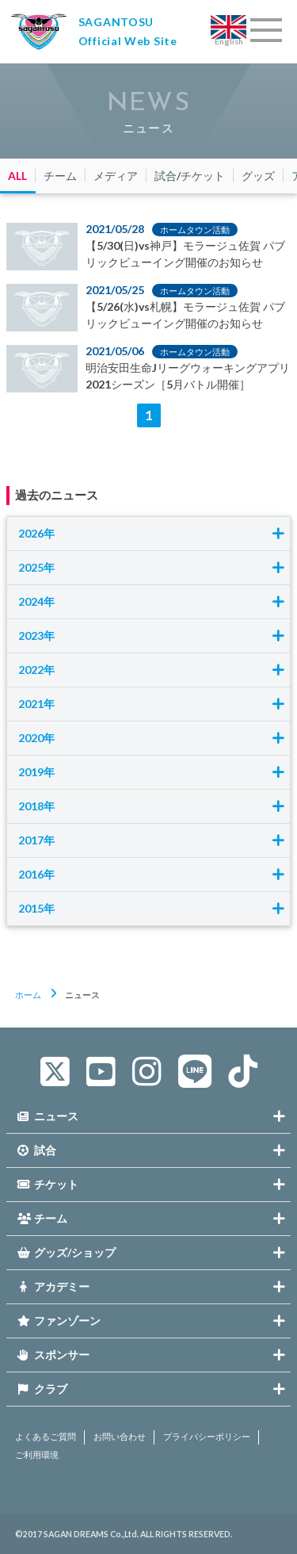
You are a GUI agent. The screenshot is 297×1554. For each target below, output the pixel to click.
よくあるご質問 (45, 1436)
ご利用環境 (37, 1455)
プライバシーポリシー (206, 1436)
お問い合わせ (119, 1436)
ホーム (28, 994)
